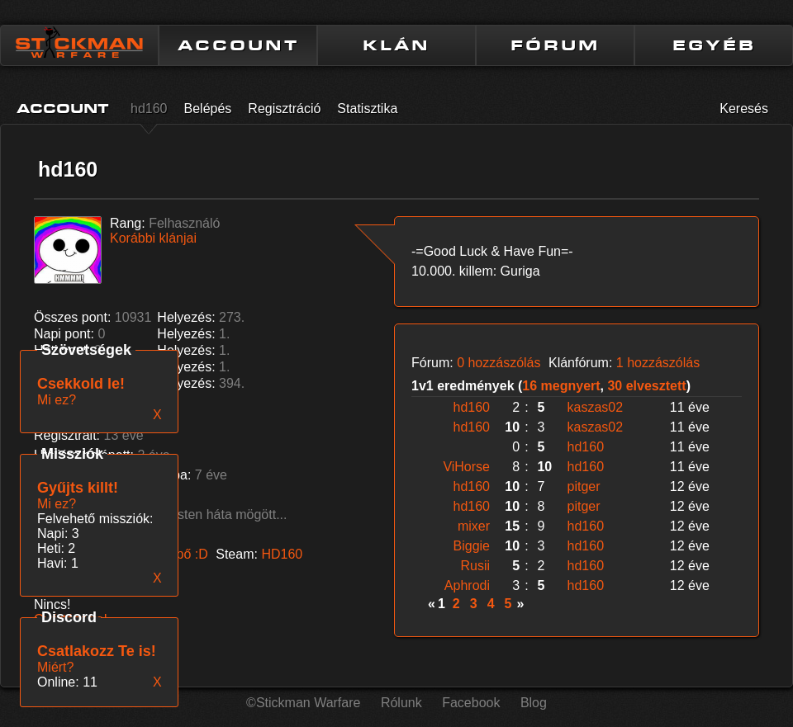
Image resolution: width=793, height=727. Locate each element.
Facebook (471, 703)
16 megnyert (561, 386)
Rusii (475, 566)
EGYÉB (714, 45)
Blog (533, 703)
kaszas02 (595, 407)
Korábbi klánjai (153, 238)
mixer (474, 526)
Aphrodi (467, 585)
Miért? (55, 667)
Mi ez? (56, 504)
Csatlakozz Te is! (96, 651)
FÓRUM (555, 45)
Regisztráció (284, 108)
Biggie (471, 546)
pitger (584, 486)
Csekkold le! (81, 383)
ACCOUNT (238, 45)
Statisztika (367, 108)
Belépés (208, 108)
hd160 (149, 108)
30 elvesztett (646, 386)
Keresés (743, 108)
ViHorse (466, 467)
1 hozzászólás (658, 363)
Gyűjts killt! (77, 487)
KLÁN (396, 45)
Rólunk (401, 703)
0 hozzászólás (498, 363)
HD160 (281, 554)
